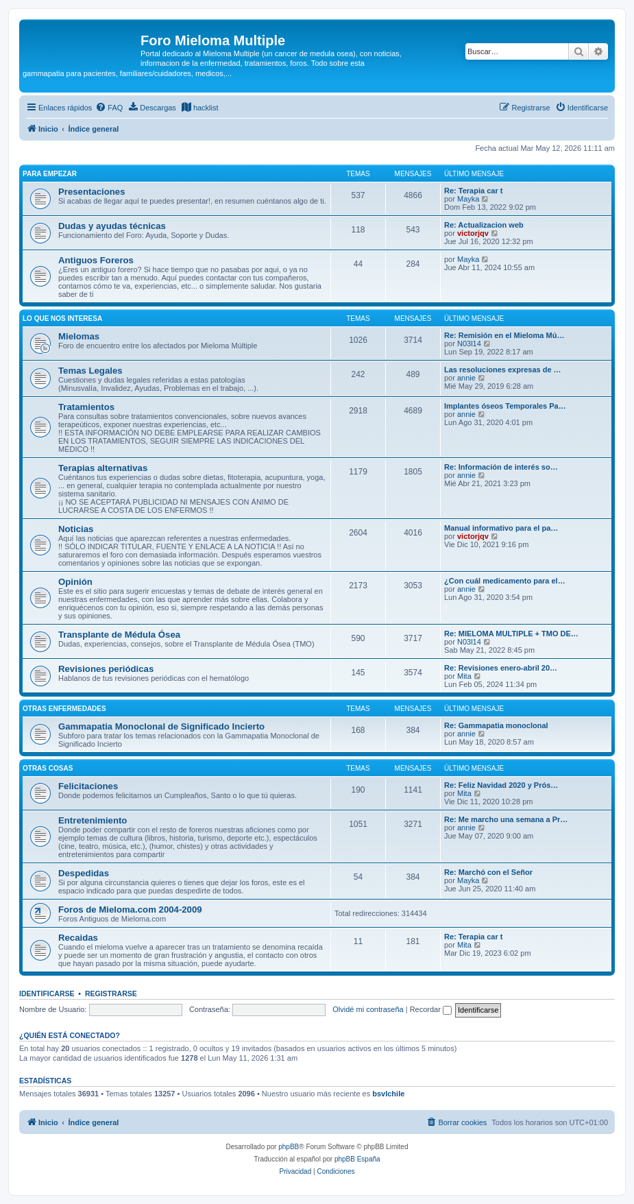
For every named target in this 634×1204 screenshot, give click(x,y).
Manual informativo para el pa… (501, 528)
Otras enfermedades (64, 708)
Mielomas (78, 336)
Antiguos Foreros (96, 260)
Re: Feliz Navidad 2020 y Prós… (501, 785)
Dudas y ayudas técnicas (112, 226)
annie (466, 378)
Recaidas (78, 937)
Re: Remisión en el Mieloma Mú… (504, 335)
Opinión (75, 582)
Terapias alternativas (102, 468)
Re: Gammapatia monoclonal (496, 725)
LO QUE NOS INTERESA (62, 318)
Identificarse (47, 993)
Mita (464, 676)
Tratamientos (86, 407)
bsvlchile (388, 1093)
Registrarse (111, 993)
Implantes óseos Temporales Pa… (505, 406)
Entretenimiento (92, 820)
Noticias (75, 529)
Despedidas (83, 873)
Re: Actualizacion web (484, 225)
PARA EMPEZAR (50, 174)
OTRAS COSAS (48, 768)
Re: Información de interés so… (501, 467)
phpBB (288, 1147)
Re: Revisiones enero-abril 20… (500, 668)
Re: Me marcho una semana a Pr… (506, 819)
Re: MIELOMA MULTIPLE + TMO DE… (511, 633)
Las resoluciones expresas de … (502, 369)
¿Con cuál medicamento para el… (504, 581)
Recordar (431, 1009)
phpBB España (357, 1159)
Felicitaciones (88, 786)
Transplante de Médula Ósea (119, 634)
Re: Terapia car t (473, 190)
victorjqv (473, 233)
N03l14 (469, 343)
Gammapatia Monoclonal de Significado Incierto (161, 726)
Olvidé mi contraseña (367, 1009)
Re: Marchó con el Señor (488, 872)
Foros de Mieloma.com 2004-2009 (130, 909)
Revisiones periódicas (106, 669)
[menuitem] (109, 107)
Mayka (468, 199)
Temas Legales (90, 370)
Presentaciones (91, 191)
